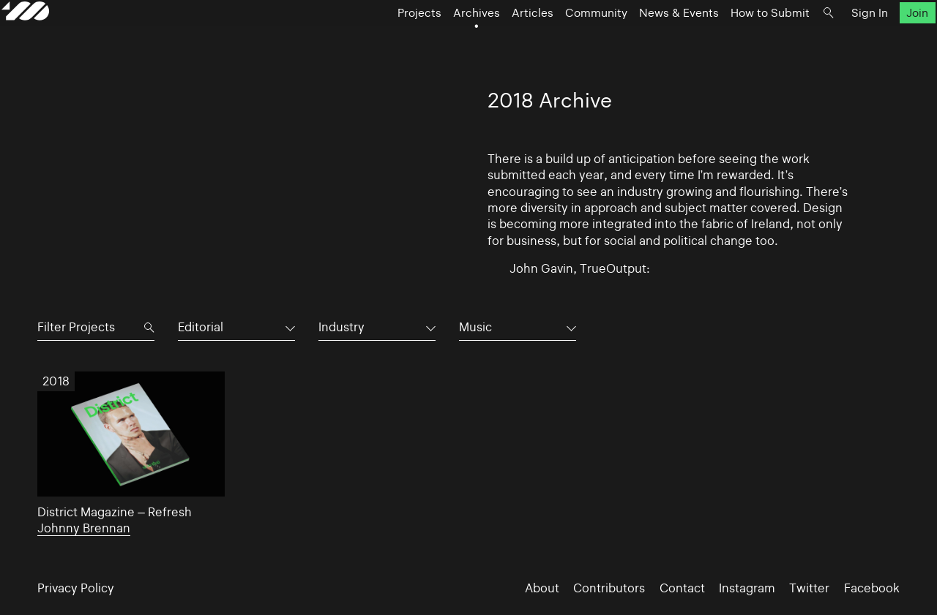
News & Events (643, 41)
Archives (440, 41)
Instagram (747, 588)
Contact (682, 588)
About (542, 588)
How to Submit (734, 41)
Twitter (809, 588)
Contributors (609, 588)
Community (560, 41)
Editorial (200, 327)
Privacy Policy (75, 588)
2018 (56, 381)
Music (475, 327)
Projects (384, 41)
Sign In (833, 41)
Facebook (872, 588)
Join (881, 41)
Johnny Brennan (83, 528)
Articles (497, 41)
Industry (341, 327)
